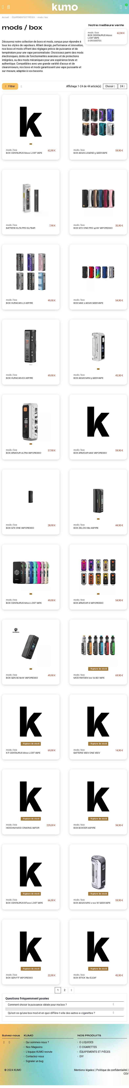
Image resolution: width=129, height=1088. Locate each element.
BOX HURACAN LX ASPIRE (19, 303)
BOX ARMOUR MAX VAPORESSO (90, 452)
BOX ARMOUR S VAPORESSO (88, 603)
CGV (126, 1073)
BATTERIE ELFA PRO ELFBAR (20, 228)
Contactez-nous (35, 1056)
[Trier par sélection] (109, 86)
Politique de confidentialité (111, 1070)
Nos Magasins (34, 1047)
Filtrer (10, 86)
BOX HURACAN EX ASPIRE (19, 378)
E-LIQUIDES (86, 1042)
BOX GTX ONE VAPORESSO (20, 528)
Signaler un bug (34, 1061)
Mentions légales (84, 1070)
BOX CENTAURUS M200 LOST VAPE (100, 36)
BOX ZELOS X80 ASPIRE (86, 528)
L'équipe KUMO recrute (39, 1051)
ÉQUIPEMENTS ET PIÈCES (94, 1051)
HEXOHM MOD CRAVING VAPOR (22, 827)
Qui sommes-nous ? (37, 1042)
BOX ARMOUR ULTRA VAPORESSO (23, 452)
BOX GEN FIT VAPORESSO (19, 978)
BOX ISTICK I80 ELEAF (85, 978)
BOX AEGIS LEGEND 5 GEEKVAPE (90, 153)
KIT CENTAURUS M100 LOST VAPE (23, 752)
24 (122, 86)
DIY (81, 1056)
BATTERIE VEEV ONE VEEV (87, 752)
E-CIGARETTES (88, 1047)
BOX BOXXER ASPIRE (85, 827)
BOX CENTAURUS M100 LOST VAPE (24, 603)
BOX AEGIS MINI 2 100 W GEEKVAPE (92, 902)
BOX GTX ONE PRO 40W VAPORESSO (93, 228)
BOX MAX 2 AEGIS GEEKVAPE (88, 303)
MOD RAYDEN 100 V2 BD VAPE (89, 678)
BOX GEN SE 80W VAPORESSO (22, 678)
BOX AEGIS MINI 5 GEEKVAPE (88, 378)
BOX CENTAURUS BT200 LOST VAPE (24, 902)
